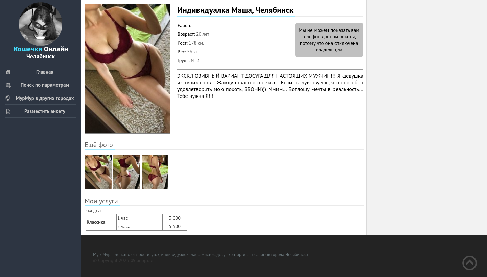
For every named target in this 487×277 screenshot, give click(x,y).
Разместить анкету (35, 111)
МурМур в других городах (39, 98)
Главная (29, 71)
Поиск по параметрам (37, 85)
